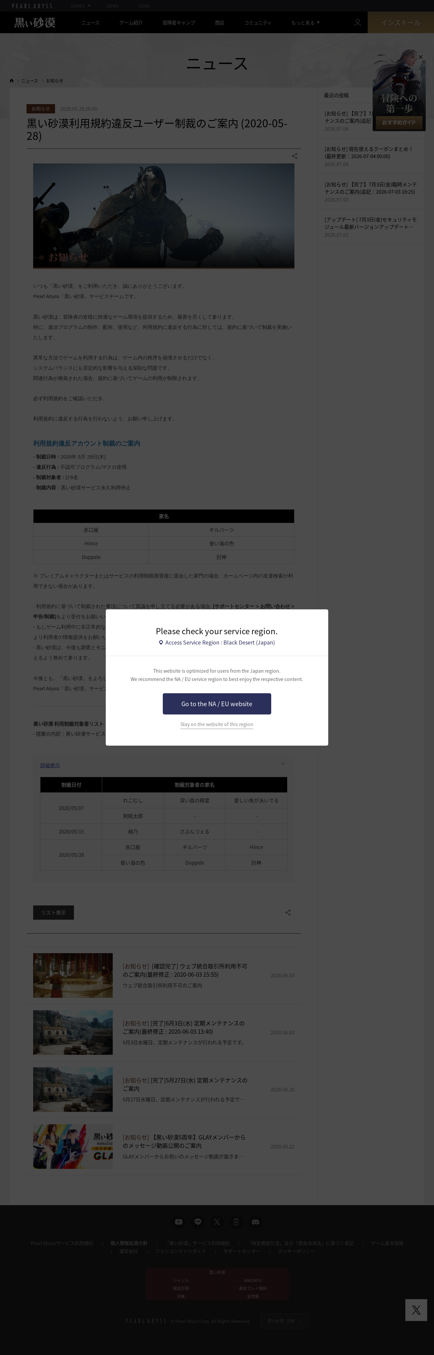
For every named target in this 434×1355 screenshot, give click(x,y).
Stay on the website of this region (216, 724)
